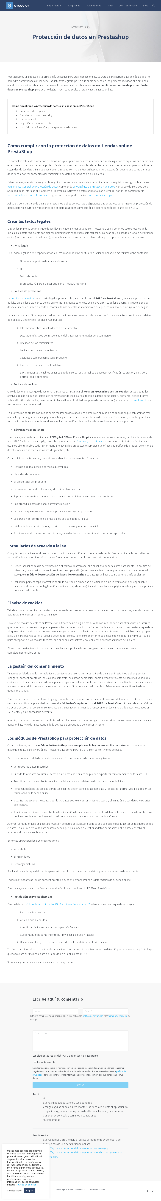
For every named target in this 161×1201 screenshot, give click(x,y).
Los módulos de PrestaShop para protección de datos (48, 127)
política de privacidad (23, 298)
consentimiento (138, 400)
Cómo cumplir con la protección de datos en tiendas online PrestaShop (53, 106)
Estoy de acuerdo (46, 1061)
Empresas (75, 5)
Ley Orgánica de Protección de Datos (94, 186)
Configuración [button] (14, 1190)
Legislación (55, 5)
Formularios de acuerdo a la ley (36, 115)
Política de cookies (97, 1189)
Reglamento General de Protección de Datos (33, 186)
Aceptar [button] (29, 1190)
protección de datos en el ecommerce (29, 195)
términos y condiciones (89, 441)
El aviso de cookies (29, 119)
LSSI (87, 27)
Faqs (111, 5)
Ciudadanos (95, 5)
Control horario (128, 5)
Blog (145, 5)
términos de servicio (118, 1015)
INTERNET (77, 27)
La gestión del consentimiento (36, 123)
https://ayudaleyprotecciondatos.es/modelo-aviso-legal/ (75, 1148)
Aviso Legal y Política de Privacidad (70, 1189)
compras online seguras (101, 195)
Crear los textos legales (32, 111)
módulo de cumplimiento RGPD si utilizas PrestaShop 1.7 (57, 904)
